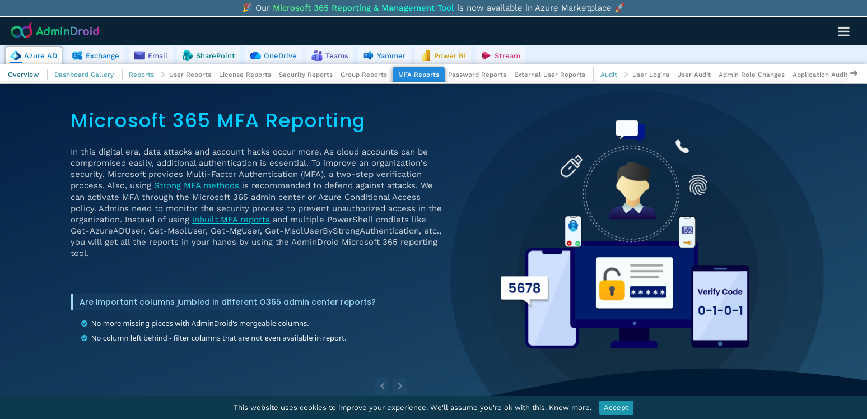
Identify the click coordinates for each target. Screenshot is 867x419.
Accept (616, 407)
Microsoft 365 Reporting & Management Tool (363, 8)
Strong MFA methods (196, 185)
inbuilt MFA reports (231, 220)
